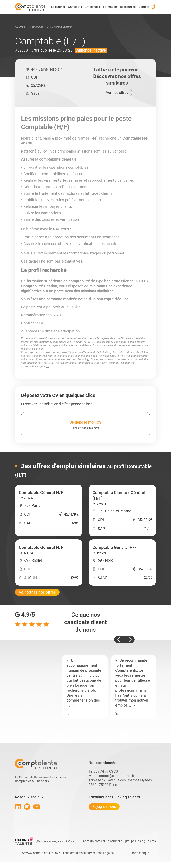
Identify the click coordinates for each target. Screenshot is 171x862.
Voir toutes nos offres (37, 592)
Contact (144, 7)
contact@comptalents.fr (115, 776)
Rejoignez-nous (104, 807)
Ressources (128, 7)
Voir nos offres (117, 92)
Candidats (75, 7)
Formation (110, 7)
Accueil (20, 26)
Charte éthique (139, 853)
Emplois (38, 26)
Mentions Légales (102, 853)
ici (88, 359)
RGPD (122, 853)
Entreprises (92, 7)
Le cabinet (58, 7)
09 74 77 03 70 (106, 771)
